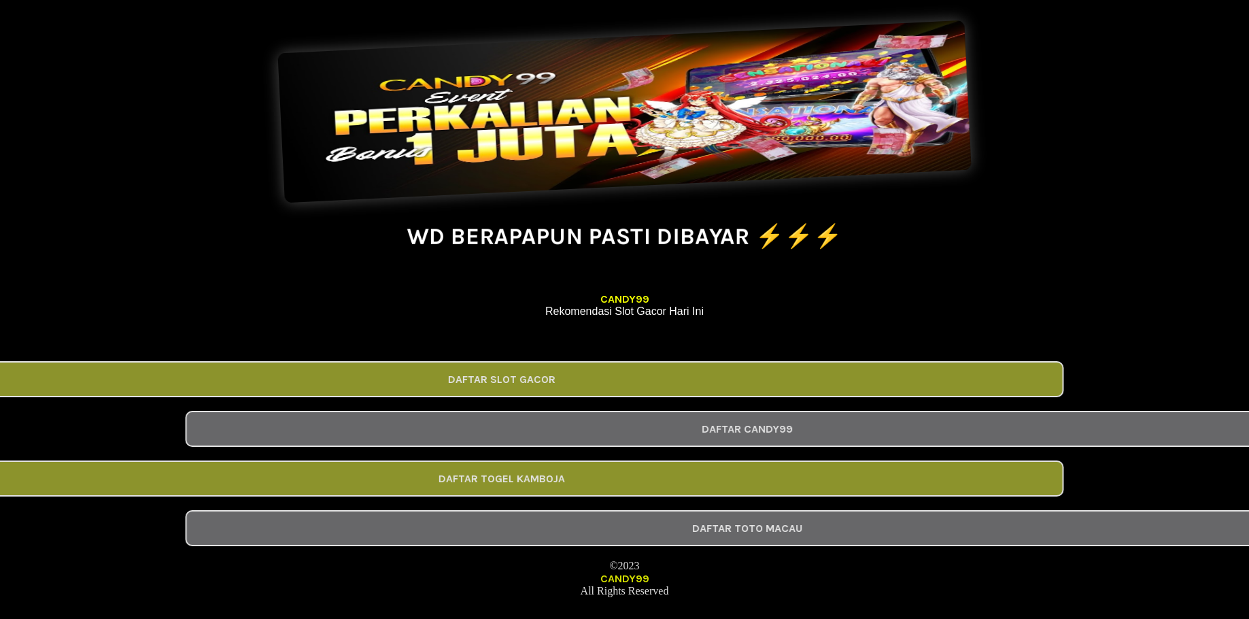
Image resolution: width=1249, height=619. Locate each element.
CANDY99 (624, 298)
